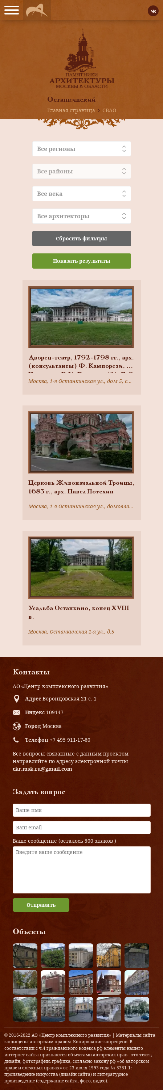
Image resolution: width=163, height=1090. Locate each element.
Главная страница (71, 110)
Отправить (41, 904)
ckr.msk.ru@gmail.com (42, 768)
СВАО (109, 110)
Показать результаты (81, 260)
